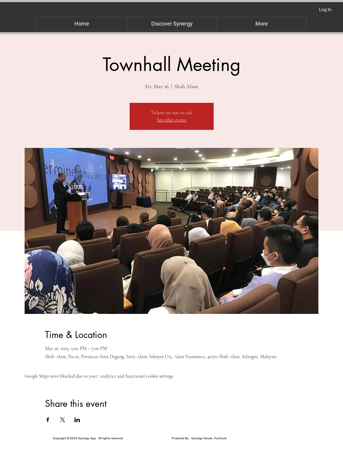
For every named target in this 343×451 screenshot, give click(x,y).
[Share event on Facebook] (48, 419)
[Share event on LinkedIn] (77, 419)
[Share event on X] (62, 419)
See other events (171, 120)
